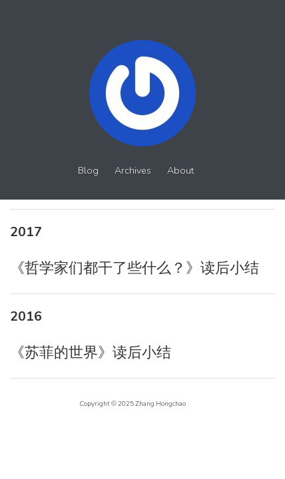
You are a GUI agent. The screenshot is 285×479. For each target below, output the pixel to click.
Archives (133, 170)
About (180, 170)
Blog (88, 170)
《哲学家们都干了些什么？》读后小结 (134, 268)
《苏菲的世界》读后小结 (90, 353)
